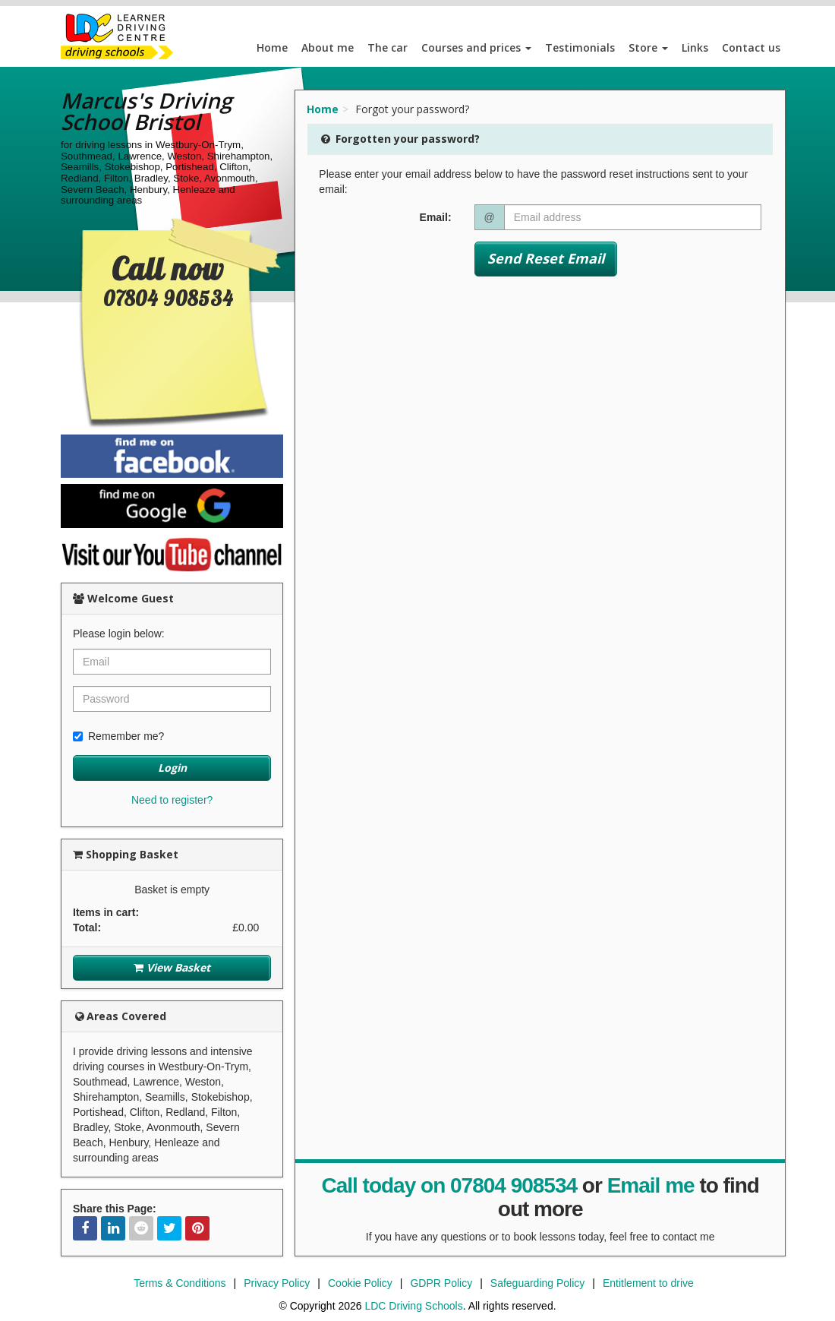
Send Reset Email (545, 258)
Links (695, 47)
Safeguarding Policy (537, 1283)
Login (172, 767)
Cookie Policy (360, 1283)
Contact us (751, 47)
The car (387, 47)
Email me (651, 1185)
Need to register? (172, 800)
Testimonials (580, 47)
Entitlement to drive (648, 1283)
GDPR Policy (441, 1283)
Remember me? (118, 736)
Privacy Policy (277, 1283)
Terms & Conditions (179, 1283)
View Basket (172, 967)
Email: (436, 217)
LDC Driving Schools (413, 1306)
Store (648, 47)
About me (327, 47)
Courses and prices (476, 47)
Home (272, 47)
